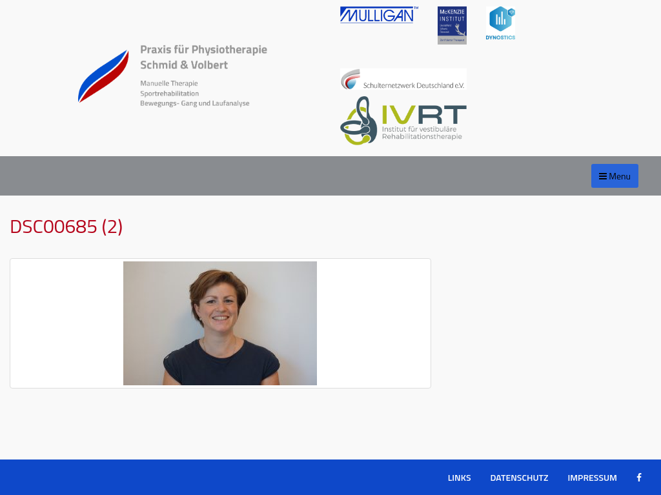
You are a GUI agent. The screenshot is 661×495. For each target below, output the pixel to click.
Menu (615, 176)
